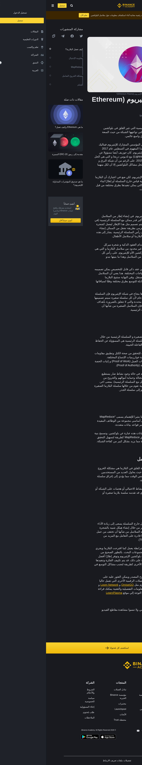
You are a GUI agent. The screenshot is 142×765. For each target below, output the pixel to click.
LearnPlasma (68, 592)
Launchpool (74, 709)
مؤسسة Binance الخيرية (72, 696)
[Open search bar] (24, 5)
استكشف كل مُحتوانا (71, 648)
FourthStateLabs (123, 588)
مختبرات (76, 703)
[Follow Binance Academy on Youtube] (92, 731)
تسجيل (16, 5)
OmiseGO (81, 584)
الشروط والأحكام (44, 691)
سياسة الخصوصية (43, 699)
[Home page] (80, 5)
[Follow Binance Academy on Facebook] (107, 730)
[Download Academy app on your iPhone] (62, 737)
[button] (6, 5)
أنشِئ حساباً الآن (19, 220)
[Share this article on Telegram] (16, 36)
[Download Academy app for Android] (44, 737)
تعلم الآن (37, 15)
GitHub (129, 580)
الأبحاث (77, 714)
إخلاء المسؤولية (41, 707)
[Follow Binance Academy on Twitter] (102, 731)
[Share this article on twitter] (35, 36)
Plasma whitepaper (121, 592)
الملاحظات (43, 717)
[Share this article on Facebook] (26, 36)
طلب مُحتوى (42, 712)
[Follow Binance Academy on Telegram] (97, 730)
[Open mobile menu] (6, 5)
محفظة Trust (74, 720)
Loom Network (63, 584)
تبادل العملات (74, 689)
